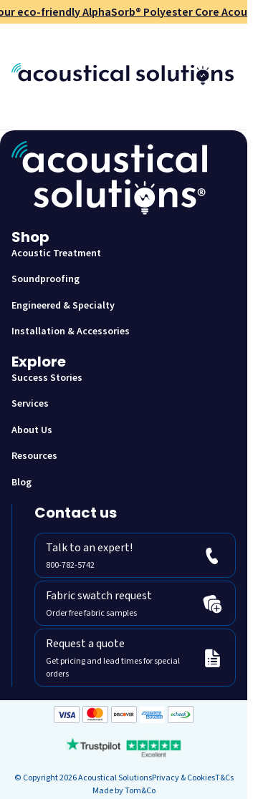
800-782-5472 (67, 527)
